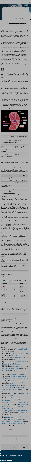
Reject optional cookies (9, 460)
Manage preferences (3, 458)
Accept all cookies (3, 460)
